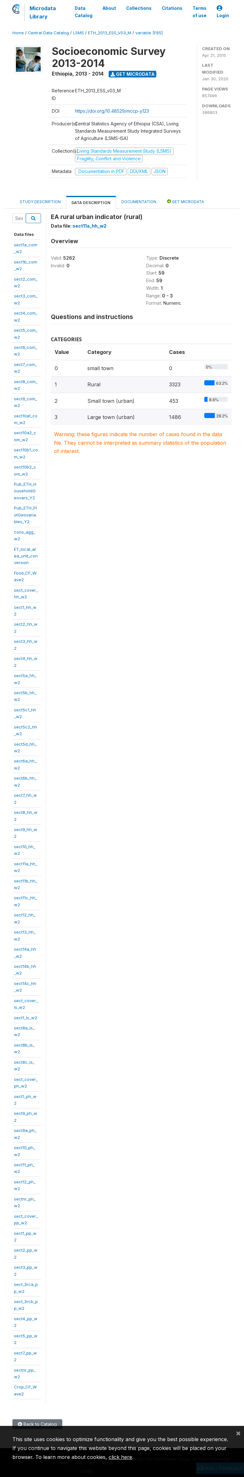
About (109, 8)
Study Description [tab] (40, 201)
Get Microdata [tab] (185, 201)
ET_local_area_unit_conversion (26, 556)
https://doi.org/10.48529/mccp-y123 (112, 111)
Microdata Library (43, 12)
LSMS (78, 32)
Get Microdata (133, 74)
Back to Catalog (37, 1424)
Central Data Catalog (48, 32)
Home (18, 32)
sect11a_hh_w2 (89, 226)
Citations (172, 8)
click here (120, 1457)
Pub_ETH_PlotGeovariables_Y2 (25, 514)
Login (223, 12)
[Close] (238, 1433)
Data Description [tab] (91, 202)
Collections (139, 8)
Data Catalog (83, 12)
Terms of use (200, 12)
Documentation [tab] (138, 201)
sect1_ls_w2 (25, 1017)
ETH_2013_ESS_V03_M (109, 32)
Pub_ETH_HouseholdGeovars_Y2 (25, 491)
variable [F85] (149, 32)
